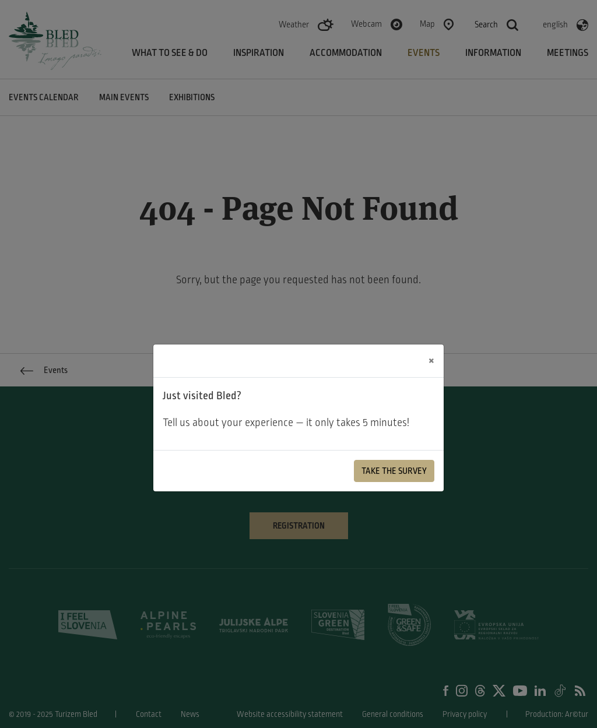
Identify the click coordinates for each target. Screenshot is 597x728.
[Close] (431, 360)
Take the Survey (394, 471)
